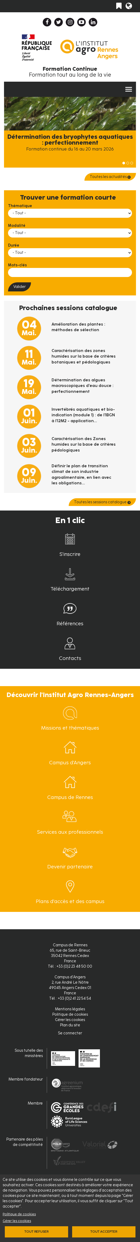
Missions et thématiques (70, 728)
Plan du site (70, 1025)
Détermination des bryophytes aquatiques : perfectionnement (70, 139)
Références (70, 623)
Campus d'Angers (70, 763)
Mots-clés (17, 265)
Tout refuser (36, 1231)
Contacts (70, 658)
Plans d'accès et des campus (70, 901)
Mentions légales (70, 1009)
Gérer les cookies (17, 1221)
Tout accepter (103, 1231)
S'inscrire (70, 554)
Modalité (16, 225)
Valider (19, 286)
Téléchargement (70, 589)
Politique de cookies (19, 1214)
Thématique (20, 206)
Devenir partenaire (70, 867)
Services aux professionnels (70, 832)
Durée (13, 245)
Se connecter (70, 1033)
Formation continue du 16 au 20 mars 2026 (70, 149)
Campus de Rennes (70, 797)
